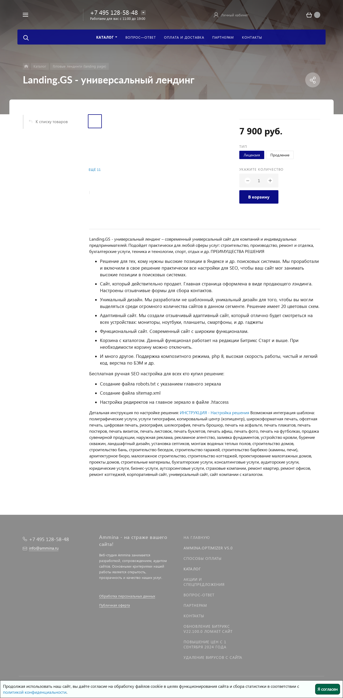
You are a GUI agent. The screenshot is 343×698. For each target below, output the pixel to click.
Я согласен (328, 689)
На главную (197, 537)
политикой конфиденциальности (34, 692)
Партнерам (195, 605)
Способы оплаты (203, 558)
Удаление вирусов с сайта (213, 657)
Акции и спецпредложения (204, 582)
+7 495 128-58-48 (114, 12)
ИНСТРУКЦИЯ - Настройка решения (214, 412)
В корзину (259, 197)
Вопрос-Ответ (199, 594)
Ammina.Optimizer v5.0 (208, 547)
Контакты (194, 615)
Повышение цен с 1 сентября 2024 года (205, 644)
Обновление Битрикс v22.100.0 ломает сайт (208, 629)
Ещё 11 (95, 170)
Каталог (192, 568)
